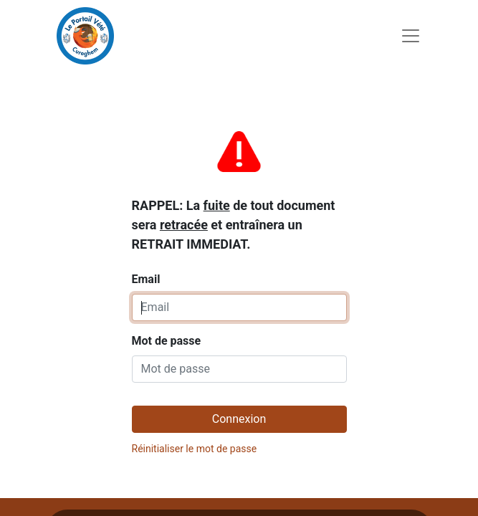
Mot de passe (166, 341)
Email (233, 205)
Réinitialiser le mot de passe (194, 448)
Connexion (239, 419)
